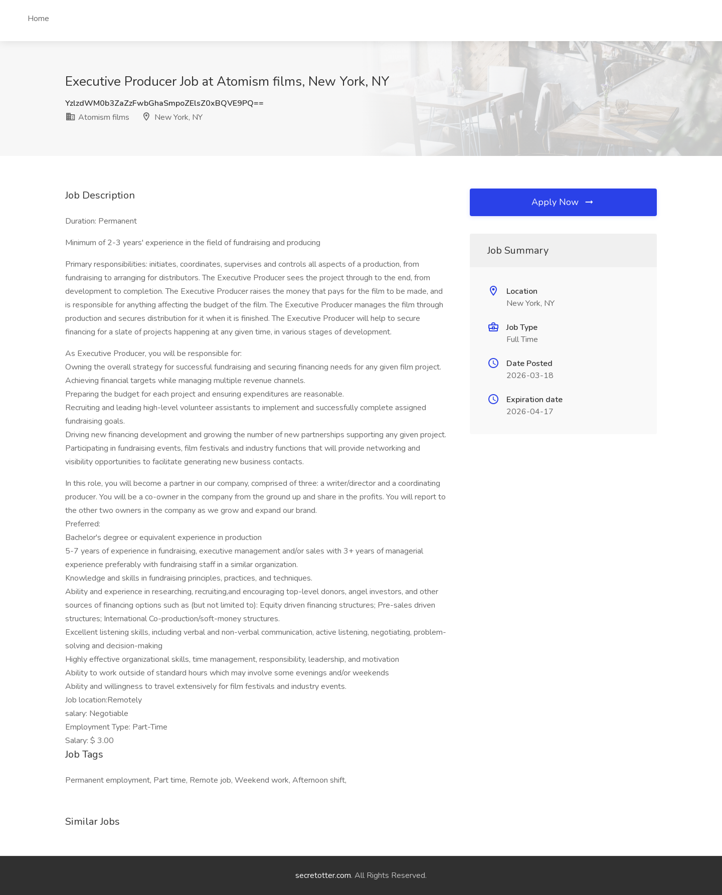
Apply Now (563, 202)
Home (38, 18)
